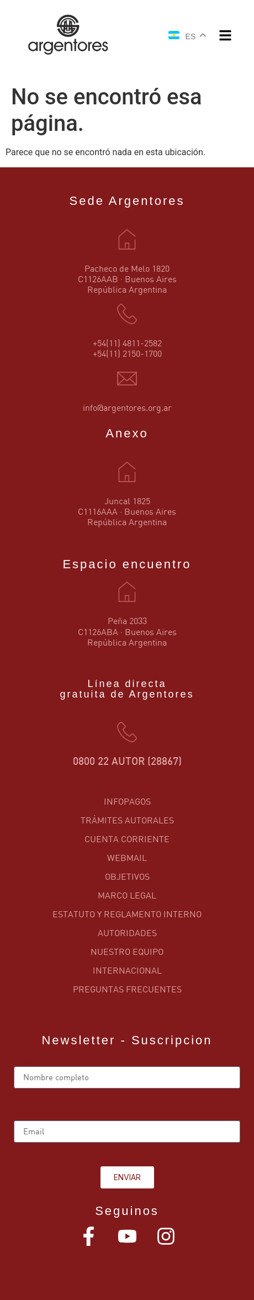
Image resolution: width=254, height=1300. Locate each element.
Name (25, 1062)
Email (25, 1116)
